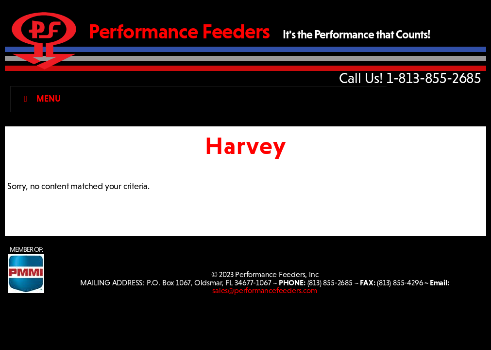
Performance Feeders (179, 31)
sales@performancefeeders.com (264, 290)
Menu (40, 99)
